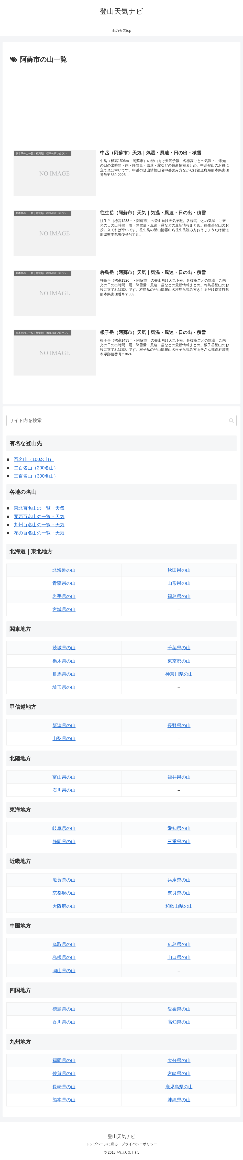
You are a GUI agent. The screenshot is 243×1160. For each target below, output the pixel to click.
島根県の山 (63, 957)
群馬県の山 (63, 674)
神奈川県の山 (179, 674)
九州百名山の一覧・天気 (39, 525)
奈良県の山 (179, 893)
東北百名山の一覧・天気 (39, 508)
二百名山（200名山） (36, 468)
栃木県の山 (63, 661)
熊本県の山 (63, 1100)
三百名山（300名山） (36, 476)
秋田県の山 (179, 570)
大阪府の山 (63, 906)
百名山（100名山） (34, 459)
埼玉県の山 (63, 687)
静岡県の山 (63, 841)
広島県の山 (179, 944)
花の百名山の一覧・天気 (39, 533)
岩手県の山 (63, 596)
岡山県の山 (63, 971)
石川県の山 (63, 790)
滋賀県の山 (63, 880)
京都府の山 (63, 893)
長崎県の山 (63, 1087)
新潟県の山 (63, 725)
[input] (121, 421)
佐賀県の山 (63, 1073)
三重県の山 (179, 841)
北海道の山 (63, 570)
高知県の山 (179, 1022)
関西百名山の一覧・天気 (39, 516)
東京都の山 (179, 661)
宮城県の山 (63, 609)
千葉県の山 (179, 648)
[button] (231, 421)
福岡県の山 (63, 1060)
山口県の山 (179, 957)
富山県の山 (63, 777)
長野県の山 (179, 725)
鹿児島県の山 (179, 1087)
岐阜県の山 (63, 828)
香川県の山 (63, 1022)
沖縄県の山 (179, 1100)
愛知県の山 (179, 828)
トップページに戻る (101, 1144)
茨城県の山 (63, 648)
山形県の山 (179, 583)
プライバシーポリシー (140, 1144)
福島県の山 (179, 596)
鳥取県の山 (63, 944)
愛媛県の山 (179, 1009)
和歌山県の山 (179, 906)
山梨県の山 (63, 738)
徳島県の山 (63, 1009)
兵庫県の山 (179, 880)
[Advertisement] (121, 104)
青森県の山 (63, 583)
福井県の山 (179, 777)
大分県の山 (179, 1060)
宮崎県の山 (179, 1073)
